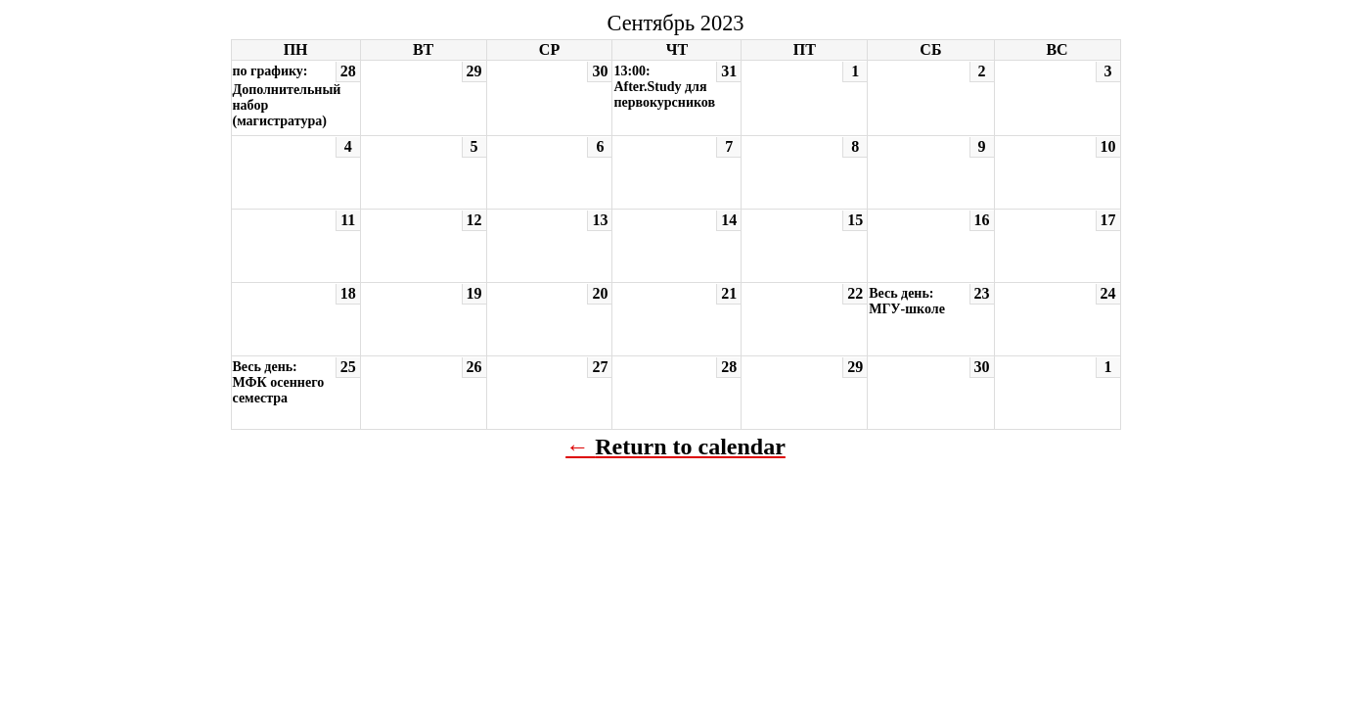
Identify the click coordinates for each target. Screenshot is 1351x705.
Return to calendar (690, 446)
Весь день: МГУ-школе (907, 301)
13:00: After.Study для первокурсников (664, 87)
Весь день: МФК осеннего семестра (279, 382)
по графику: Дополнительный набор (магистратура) (287, 96)
